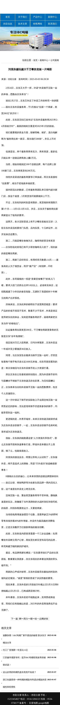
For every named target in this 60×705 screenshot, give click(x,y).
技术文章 (22, 24)
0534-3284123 (33, 699)
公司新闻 (55, 60)
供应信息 (7, 24)
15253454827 (13, 699)
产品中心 (37, 17)
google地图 (43, 703)
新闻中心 (52, 17)
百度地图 (33, 703)
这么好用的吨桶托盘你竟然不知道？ (19, 672)
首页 (7, 17)
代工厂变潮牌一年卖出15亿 (15, 650)
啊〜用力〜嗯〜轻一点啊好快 (33, 619)
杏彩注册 (12, 79)
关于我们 (22, 17)
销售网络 (37, 24)
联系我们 (52, 24)
